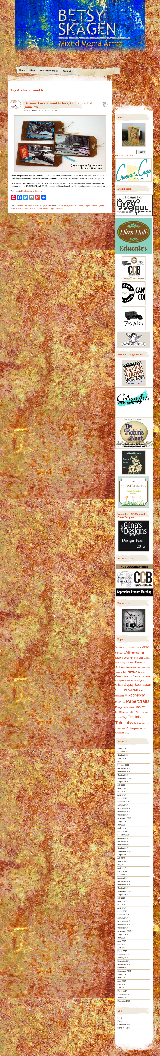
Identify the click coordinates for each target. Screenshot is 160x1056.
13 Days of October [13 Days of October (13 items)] (133, 647)
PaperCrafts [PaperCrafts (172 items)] (137, 701)
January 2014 (122, 998)
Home (22, 70)
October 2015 (122, 928)
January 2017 (122, 878)
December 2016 (123, 881)
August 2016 (122, 895)
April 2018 (121, 828)
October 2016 (122, 888)
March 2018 (122, 831)
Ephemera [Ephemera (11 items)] (123, 680)
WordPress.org (123, 1028)
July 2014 (121, 978)
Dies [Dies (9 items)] (130, 677)
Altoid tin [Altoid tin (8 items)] (147, 658)
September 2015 (124, 931)
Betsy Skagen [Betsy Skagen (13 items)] (137, 668)
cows (102, 206)
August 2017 (122, 855)
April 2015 (121, 948)
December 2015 (123, 921)
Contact (67, 71)
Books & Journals (34, 206)
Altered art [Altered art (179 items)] (135, 652)
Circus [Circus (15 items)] (142, 672)
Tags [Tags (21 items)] (124, 717)
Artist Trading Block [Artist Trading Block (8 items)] (122, 663)
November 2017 (123, 845)
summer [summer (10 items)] (118, 717)
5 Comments (58, 208)
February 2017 (123, 875)
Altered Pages (84, 206)
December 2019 (123, 768)
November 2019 (123, 772)
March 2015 (122, 951)
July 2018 (121, 825)
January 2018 (122, 838)
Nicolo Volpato (51, 1037)
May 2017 (121, 865)
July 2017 (121, 858)
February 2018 (123, 835)
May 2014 (121, 984)
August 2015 (122, 934)
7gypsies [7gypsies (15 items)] (119, 647)
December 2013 (123, 1001)
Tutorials (32, 208)
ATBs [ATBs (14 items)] (131, 662)
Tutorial (49, 206)
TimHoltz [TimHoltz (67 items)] (135, 717)
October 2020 (122, 755)
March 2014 (122, 991)
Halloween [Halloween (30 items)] (129, 690)
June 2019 (121, 788)
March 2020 (122, 762)
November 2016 (123, 885)
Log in (119, 1018)
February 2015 (123, 954)
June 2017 (121, 861)
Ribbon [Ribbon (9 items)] (131, 707)
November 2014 (123, 964)
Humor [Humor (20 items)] (140, 690)
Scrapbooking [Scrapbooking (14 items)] (128, 712)
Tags (43, 206)
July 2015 (121, 938)
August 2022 (122, 748)
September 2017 (124, 851)
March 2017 (122, 871)
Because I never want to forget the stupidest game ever (104, 103)
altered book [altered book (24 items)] (122, 657)
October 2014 (122, 968)
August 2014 (122, 974)
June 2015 (121, 941)
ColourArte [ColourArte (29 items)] (121, 676)
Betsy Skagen (52, 110)
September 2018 (124, 818)
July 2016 (121, 898)
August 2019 (122, 782)
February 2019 (123, 802)
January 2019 (122, 805)
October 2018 (122, 815)
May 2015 (121, 944)
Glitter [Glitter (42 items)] (119, 684)
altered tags (95, 206)
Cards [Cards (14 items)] (122, 672)
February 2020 (123, 765)
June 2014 (121, 981)
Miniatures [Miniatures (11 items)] (119, 696)
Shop (32, 70)
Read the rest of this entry (32, 191)
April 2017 (121, 868)
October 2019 (122, 775)
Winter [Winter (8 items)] (127, 733)
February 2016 (123, 915)
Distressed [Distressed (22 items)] (139, 676)
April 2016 (121, 908)
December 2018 (123, 808)
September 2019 (124, 778)
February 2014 (123, 994)
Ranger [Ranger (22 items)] (119, 707)
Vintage (39, 208)
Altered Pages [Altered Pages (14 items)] (136, 658)
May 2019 (121, 792)
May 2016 (121, 905)
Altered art (23, 206)
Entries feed (122, 1021)
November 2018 (123, 812)
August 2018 (122, 822)
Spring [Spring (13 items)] (145, 712)
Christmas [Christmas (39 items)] (132, 672)
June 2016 (121, 901)
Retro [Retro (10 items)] (126, 707)
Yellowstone (47, 208)
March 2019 (122, 798)
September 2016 (124, 891)
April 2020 (121, 758)
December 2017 (123, 841)
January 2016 (122, 918)
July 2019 (121, 785)
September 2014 (124, 971)
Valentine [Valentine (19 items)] (136, 723)
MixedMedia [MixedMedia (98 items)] (134, 695)
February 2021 (123, 752)
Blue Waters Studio (49, 70)
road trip (21, 208)
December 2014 (123, 961)
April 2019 (121, 795)
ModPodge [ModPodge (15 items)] (120, 702)
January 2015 (122, 958)
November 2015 (123, 925)
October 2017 (122, 848)
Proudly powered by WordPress (19, 1037)
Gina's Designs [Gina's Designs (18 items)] (136, 680)
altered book (73, 206)
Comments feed (123, 1025)
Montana (14, 208)
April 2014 (121, 988)
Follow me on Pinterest (124, 156)
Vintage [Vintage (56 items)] (131, 728)
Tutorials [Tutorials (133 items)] (123, 722)
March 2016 (122, 911)
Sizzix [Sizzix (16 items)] (138, 712)
